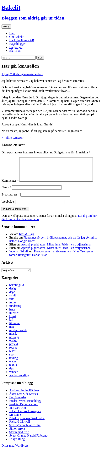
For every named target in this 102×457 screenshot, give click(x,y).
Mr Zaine (15, 422)
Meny (6, 26)
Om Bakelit (16, 36)
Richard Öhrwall (19, 429)
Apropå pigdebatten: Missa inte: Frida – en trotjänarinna (55, 252)
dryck (12, 300)
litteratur (14, 331)
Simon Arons (17, 436)
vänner (13, 380)
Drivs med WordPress (15, 453)
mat (11, 334)
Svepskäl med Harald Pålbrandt (28, 443)
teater (12, 369)
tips (11, 376)
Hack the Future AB (21, 40)
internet (14, 320)
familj (13, 303)
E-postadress (11, 202)
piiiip (7, 137)
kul (11, 327)
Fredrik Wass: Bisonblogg (25, 408)
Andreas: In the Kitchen (24, 398)
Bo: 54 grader (17, 405)
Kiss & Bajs (26, 242)
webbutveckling (19, 383)
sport (12, 362)
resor (12, 359)
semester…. (22, 137)
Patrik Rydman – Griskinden (27, 426)
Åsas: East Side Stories (23, 402)
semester (29, 74)
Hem (12, 33)
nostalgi (14, 345)
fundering (15, 314)
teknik (13, 373)
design (13, 296)
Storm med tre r (19, 440)
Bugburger (15, 47)
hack (12, 317)
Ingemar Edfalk (19, 259)
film (11, 307)
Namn (6, 195)
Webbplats (8, 209)
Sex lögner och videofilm (24, 433)
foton (12, 310)
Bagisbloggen (17, 43)
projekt (13, 352)
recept (13, 355)
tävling (13, 366)
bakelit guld (16, 293)
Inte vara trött (17, 415)
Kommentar (10, 159)
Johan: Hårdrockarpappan (25, 419)
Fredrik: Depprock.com (23, 412)
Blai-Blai (15, 50)
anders (39, 74)
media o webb (18, 338)
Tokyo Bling (17, 447)
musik (13, 341)
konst (12, 324)
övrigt (20, 74)
